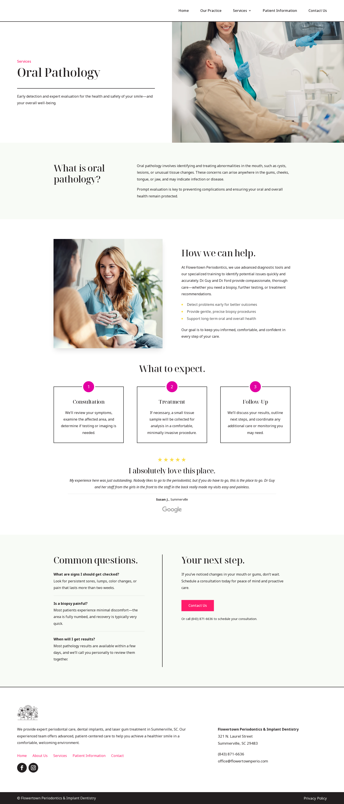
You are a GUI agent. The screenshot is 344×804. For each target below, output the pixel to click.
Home (183, 10)
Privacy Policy (316, 797)
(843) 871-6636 (230, 752)
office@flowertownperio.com (241, 759)
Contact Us (317, 10)
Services (240, 10)
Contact (117, 755)
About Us (40, 755)
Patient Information (280, 10)
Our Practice (211, 10)
